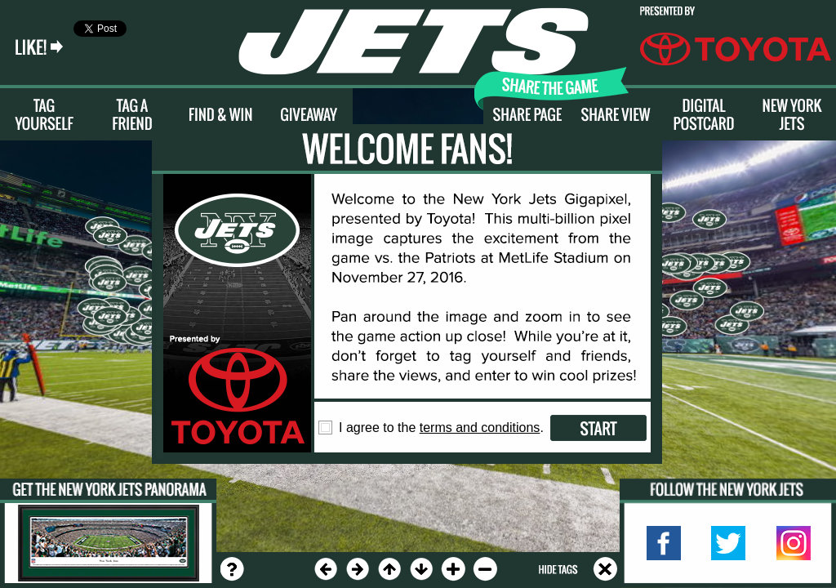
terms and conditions (480, 427)
